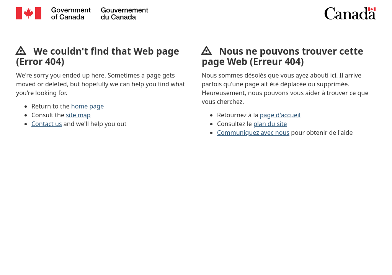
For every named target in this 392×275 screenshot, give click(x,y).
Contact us (46, 124)
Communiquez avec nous (253, 132)
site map (78, 115)
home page (87, 106)
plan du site (270, 124)
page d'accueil (280, 115)
